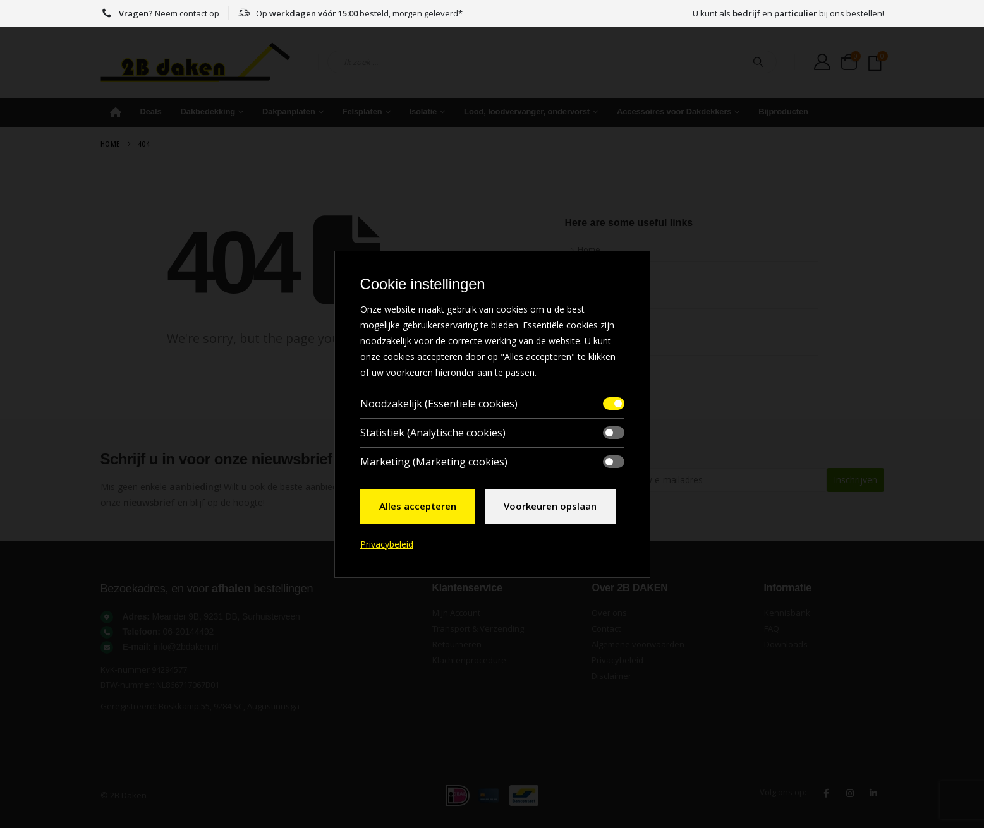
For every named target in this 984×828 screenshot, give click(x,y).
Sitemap (593, 320)
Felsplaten (362, 111)
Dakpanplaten (288, 111)
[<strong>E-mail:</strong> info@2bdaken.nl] (260, 646)
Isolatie (423, 111)
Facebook (826, 793)
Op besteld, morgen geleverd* (350, 13)
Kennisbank (787, 612)
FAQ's (588, 296)
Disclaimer (611, 675)
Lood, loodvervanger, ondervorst (527, 111)
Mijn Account (456, 612)
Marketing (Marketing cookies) (433, 462)
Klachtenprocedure (469, 660)
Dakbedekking (208, 111)
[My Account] (822, 62)
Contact (606, 628)
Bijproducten (783, 111)
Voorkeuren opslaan (550, 506)
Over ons (609, 612)
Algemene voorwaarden (638, 644)
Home (115, 112)
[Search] (758, 62)
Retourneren (457, 644)
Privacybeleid (617, 660)
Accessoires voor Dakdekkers (674, 111)
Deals (151, 111)
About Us (595, 273)
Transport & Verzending (478, 628)
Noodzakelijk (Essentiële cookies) (439, 404)
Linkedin (873, 793)
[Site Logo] (195, 62)
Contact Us (598, 343)
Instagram (850, 793)
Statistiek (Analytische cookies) (433, 433)
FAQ (771, 628)
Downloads (786, 644)
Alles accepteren (417, 506)
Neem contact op (159, 13)
